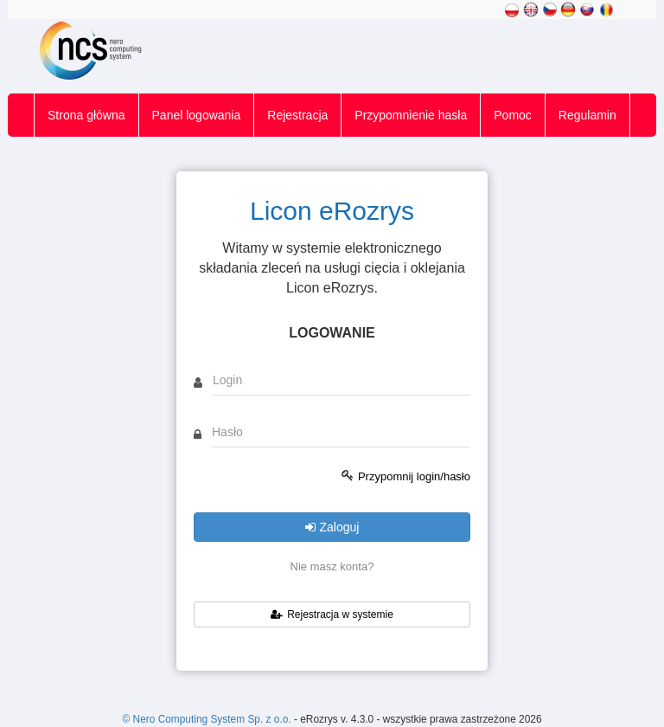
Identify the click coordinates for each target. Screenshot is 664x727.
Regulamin (587, 115)
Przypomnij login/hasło (414, 476)
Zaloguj (332, 527)
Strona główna (86, 115)
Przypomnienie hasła (410, 115)
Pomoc (513, 115)
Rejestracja (297, 115)
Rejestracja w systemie (332, 614)
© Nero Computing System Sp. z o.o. (207, 719)
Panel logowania (196, 115)
